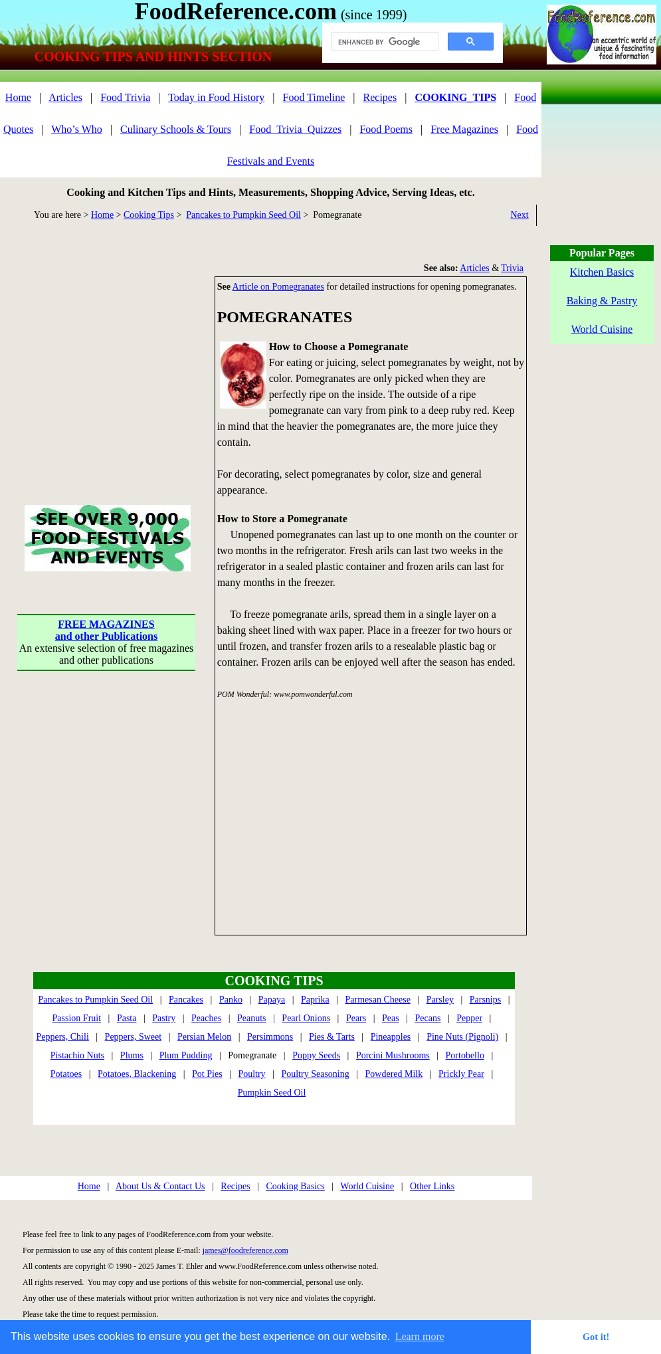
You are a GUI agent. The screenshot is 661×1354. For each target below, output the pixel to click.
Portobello (465, 1055)
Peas (390, 1018)
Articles (65, 97)
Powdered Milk (394, 1074)
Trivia (512, 268)
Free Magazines (464, 129)
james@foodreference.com (245, 1250)
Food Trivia (125, 97)
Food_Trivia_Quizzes (295, 129)
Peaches (206, 1018)
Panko (230, 1000)
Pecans (428, 1018)
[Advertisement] (106, 359)
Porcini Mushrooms (393, 1055)
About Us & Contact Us (160, 1186)
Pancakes (186, 1000)
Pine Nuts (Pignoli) (462, 1037)
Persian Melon (204, 1037)
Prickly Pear (461, 1074)
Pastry (163, 1018)
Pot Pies (207, 1074)
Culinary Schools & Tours (175, 129)
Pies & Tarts (332, 1037)
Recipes (380, 97)
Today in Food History (216, 97)
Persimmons (270, 1037)
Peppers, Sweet (133, 1037)
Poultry (251, 1074)
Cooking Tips (149, 215)
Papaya (271, 1000)
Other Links (432, 1186)
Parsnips (485, 1000)
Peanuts (251, 1018)
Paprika (315, 1000)
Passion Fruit (77, 1018)
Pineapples (391, 1037)
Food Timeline (314, 97)
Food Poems (386, 129)
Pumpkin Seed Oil (272, 1093)
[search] (383, 42)
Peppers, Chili (62, 1037)
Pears (356, 1018)
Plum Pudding (186, 1055)
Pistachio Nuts (77, 1055)
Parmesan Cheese (378, 1000)
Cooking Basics (295, 1186)
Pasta (127, 1018)
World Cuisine (367, 1186)
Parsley (440, 1000)
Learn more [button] (419, 1336)
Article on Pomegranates (278, 287)
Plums (131, 1055)
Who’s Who (76, 129)
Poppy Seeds (316, 1055)
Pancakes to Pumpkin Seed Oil (243, 215)
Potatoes (66, 1074)
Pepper (469, 1018)
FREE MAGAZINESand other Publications (106, 630)
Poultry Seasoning (315, 1074)
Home (18, 97)
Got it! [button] (596, 1336)
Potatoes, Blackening (137, 1074)
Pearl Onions (306, 1018)
